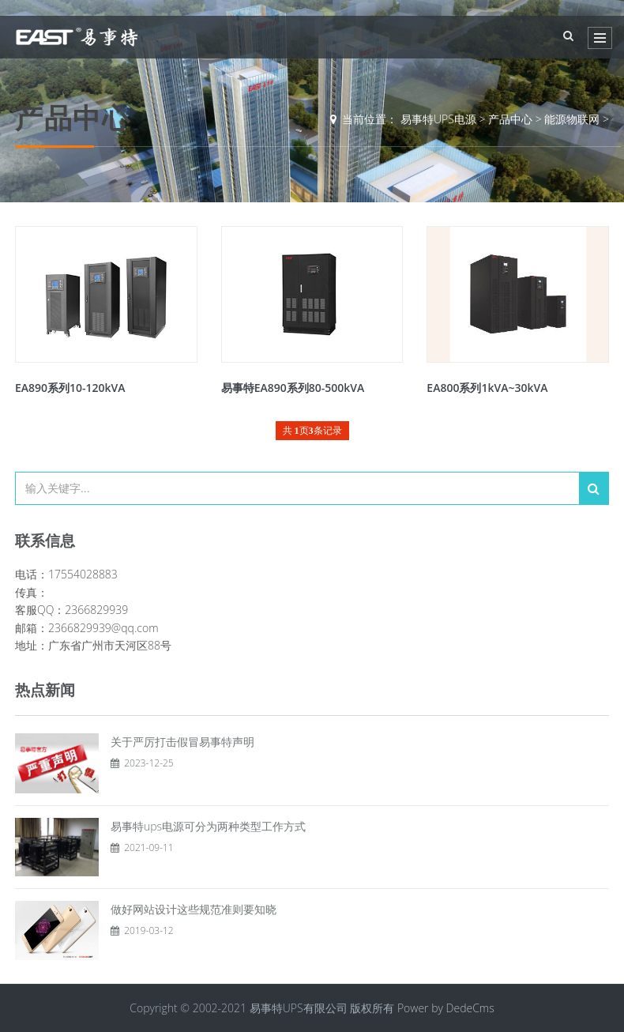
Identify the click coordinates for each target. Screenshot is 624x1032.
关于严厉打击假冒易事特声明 (182, 741)
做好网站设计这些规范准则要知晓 (193, 909)
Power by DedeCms (445, 1007)
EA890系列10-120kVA (70, 387)
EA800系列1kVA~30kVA (487, 387)
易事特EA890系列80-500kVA (293, 387)
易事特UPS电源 (438, 118)
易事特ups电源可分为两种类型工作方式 (208, 826)
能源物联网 (572, 118)
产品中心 (510, 118)
